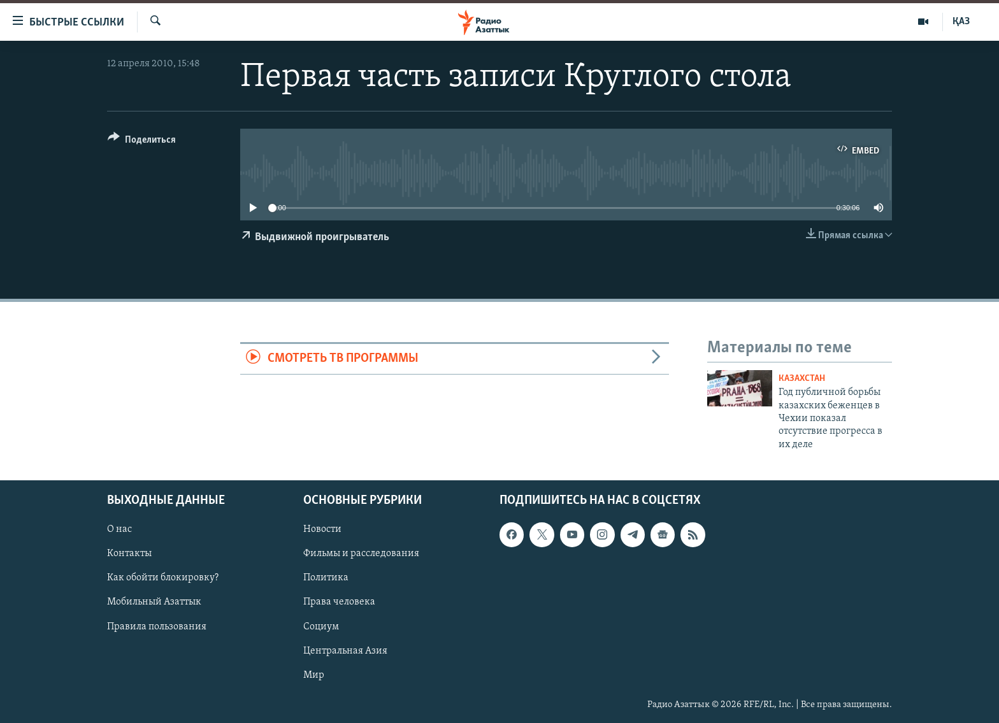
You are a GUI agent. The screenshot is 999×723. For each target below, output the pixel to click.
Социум (321, 627)
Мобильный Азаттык (154, 603)
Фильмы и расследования (361, 554)
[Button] (142, 142)
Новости (322, 530)
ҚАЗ (961, 22)
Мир (313, 675)
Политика (326, 578)
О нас (119, 530)
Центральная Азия (345, 651)
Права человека (339, 603)
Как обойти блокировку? (163, 578)
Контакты (129, 554)
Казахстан (802, 378)
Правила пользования (156, 627)
